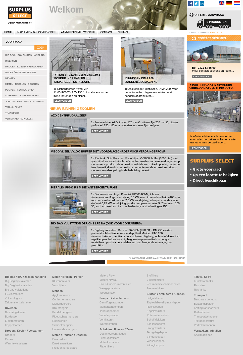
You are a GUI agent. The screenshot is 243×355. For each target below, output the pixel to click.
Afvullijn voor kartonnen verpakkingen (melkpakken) (211, 87)
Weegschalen (108, 292)
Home (8, 32)
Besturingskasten (15, 312)
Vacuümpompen (109, 315)
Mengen (10, 78)
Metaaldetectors (109, 342)
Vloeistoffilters (155, 279)
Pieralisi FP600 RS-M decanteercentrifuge (84, 187)
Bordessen (11, 316)
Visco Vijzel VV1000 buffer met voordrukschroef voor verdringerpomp (108, 151)
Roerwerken (59, 320)
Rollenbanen (202, 312)
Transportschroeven (206, 316)
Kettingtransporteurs (206, 307)
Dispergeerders (61, 303)
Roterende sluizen (158, 315)
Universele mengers (64, 329)
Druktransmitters (62, 343)
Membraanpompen (111, 306)
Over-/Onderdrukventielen (115, 284)
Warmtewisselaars (16, 343)
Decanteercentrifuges (113, 333)
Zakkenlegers (13, 298)
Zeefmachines (155, 288)
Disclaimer (179, 258)
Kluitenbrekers (61, 281)
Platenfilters (107, 346)
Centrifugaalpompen (112, 302)
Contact (106, 32)
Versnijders (59, 285)
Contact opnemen (212, 38)
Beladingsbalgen (204, 303)
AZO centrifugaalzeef (68, 115)
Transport (12, 113)
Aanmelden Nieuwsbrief (78, 32)
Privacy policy (165, 258)
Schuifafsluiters (156, 319)
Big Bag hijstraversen (18, 281)
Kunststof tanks (203, 281)
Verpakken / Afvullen (19, 118)
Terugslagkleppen (157, 332)
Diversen (11, 61)
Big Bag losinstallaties (18, 285)
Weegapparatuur (110, 288)
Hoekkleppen (155, 306)
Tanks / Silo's (13, 107)
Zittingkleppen (155, 345)
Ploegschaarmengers (65, 316)
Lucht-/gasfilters (109, 337)
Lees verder (63, 101)
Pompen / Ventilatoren (19, 90)
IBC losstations (14, 293)
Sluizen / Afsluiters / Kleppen (24, 101)
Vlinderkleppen (156, 336)
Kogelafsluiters (156, 310)
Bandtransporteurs (205, 299)
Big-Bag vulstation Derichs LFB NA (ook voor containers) (96, 223)
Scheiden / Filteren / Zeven (22, 95)
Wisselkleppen (156, 340)
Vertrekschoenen (204, 325)
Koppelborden (13, 325)
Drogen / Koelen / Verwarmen (24, 66)
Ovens (9, 339)
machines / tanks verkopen (36, 32)
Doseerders (59, 339)
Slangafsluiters (156, 328)
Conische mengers (63, 299)
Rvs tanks (200, 289)
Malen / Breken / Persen (20, 72)
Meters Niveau (108, 279)
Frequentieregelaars (64, 347)
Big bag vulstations (16, 289)
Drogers (10, 334)
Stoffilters (152, 275)
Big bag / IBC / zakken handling (25, 55)
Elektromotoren (14, 320)
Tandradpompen (110, 310)
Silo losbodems (156, 323)
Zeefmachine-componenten (163, 284)
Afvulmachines (203, 334)
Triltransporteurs (204, 320)
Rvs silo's (200, 285)
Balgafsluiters (155, 298)
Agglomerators (61, 295)
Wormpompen (108, 323)
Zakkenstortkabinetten (18, 302)
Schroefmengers (62, 325)
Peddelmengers (62, 312)
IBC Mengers (60, 307)
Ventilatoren (107, 319)
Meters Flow (107, 275)
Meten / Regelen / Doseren (22, 84)
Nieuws (123, 32)
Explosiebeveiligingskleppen (164, 302)
